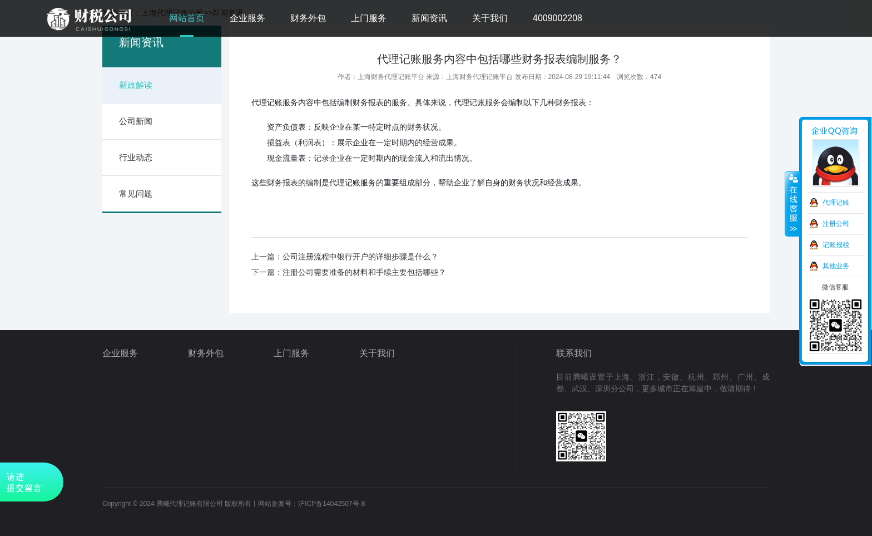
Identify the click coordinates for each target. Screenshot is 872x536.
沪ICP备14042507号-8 (331, 504)
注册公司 (836, 224)
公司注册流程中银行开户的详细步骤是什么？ (360, 256)
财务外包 (308, 18)
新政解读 (135, 85)
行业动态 (135, 157)
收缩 (792, 204)
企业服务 (247, 18)
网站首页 (187, 18)
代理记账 (836, 202)
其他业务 (836, 266)
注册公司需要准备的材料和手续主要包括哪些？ (364, 272)
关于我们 (490, 18)
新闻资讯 (429, 18)
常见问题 (135, 193)
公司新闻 (135, 121)
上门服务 (369, 18)
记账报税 (836, 245)
